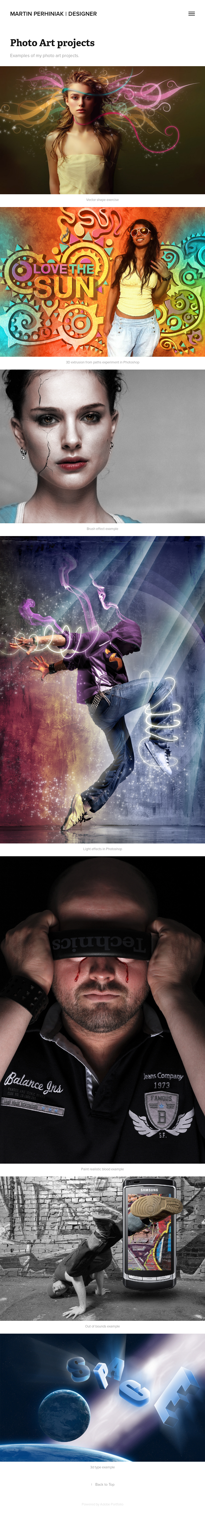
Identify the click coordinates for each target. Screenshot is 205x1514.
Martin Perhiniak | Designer (53, 13)
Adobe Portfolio (111, 1504)
